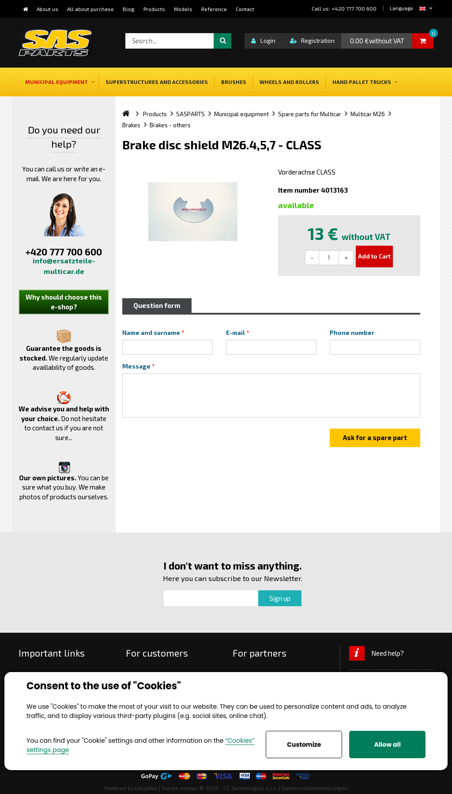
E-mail (235, 332)
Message (136, 366)
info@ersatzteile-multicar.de (64, 265)
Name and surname (151, 332)
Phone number (352, 332)
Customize (304, 744)
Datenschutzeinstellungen (314, 788)
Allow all (387, 744)
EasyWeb (146, 788)
